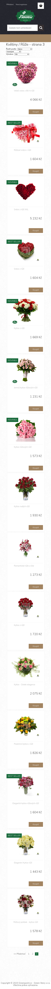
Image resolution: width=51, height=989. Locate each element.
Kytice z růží (19, 328)
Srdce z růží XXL (21, 209)
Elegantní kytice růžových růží (26, 803)
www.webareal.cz (34, 972)
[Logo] (25, 16)
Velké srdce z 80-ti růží (24, 90)
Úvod (10, 38)
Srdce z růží (19, 269)
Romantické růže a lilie (24, 565)
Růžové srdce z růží (22, 150)
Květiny (16, 38)
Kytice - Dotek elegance (24, 684)
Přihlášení (10, 4)
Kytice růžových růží (23, 447)
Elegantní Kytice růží (23, 862)
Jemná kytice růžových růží (25, 387)
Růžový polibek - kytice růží (25, 922)
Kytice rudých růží (22, 506)
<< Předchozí (19, 953)
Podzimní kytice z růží (23, 744)
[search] (41, 28)
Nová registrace (21, 4)
